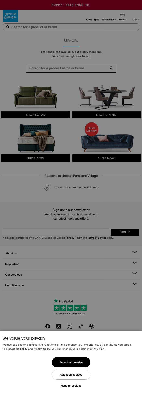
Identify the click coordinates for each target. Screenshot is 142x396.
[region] (71, 363)
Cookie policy (18, 349)
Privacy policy (41, 349)
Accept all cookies (71, 362)
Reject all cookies (71, 375)
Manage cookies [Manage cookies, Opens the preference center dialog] (71, 386)
